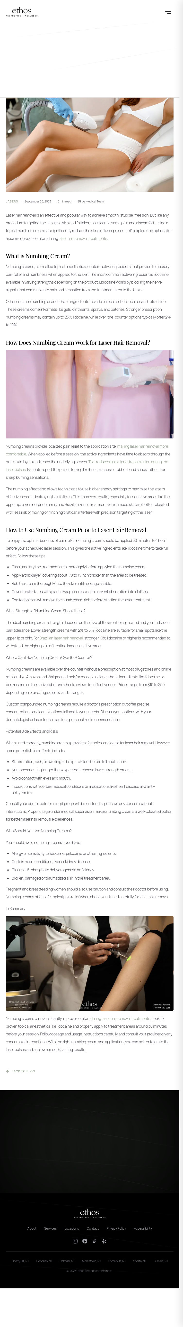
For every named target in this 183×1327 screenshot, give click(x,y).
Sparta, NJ (139, 1261)
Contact (93, 1228)
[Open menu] (168, 11)
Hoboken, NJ (44, 1261)
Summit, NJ (161, 1261)
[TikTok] (94, 1241)
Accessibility (143, 1228)
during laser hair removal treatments (120, 1018)
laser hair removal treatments (83, 238)
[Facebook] (84, 1241)
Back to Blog (20, 1071)
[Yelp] (104, 1241)
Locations (71, 1228)
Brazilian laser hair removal (61, 638)
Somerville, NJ (116, 1261)
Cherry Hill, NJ (20, 1261)
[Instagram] (75, 1241)
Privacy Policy (116, 1228)
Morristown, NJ (91, 1261)
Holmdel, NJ (67, 1261)
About (31, 1228)
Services (50, 1228)
